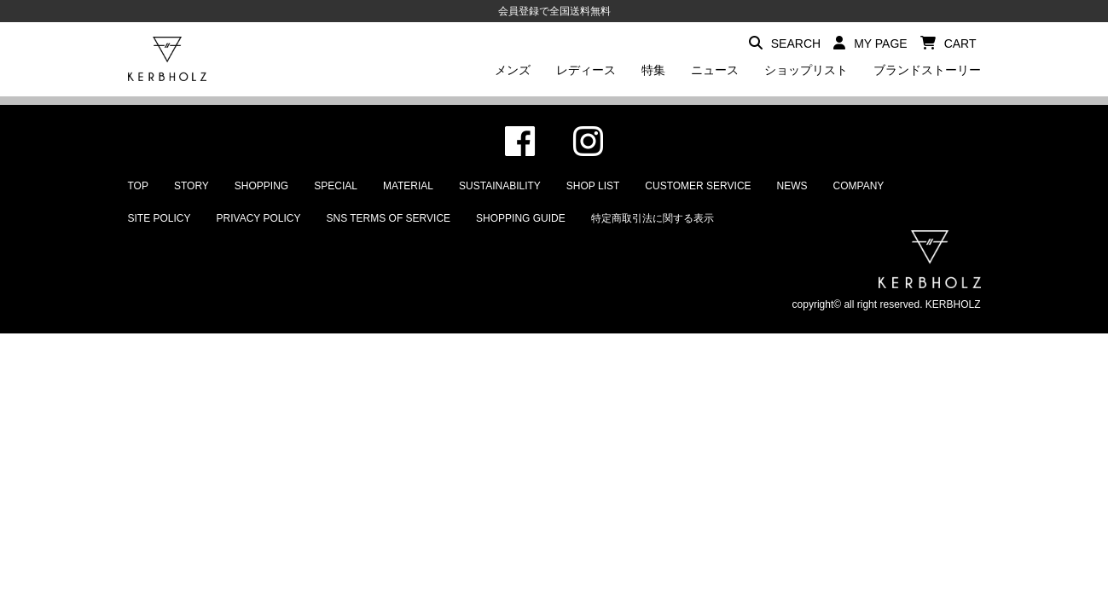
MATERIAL (408, 186)
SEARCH (785, 43)
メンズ (513, 70)
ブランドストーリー (927, 70)
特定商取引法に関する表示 (652, 218)
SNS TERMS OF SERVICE (388, 218)
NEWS (792, 186)
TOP (138, 186)
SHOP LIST (592, 186)
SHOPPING (261, 186)
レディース (586, 70)
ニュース (715, 70)
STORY (191, 186)
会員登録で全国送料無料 (554, 11)
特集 (653, 70)
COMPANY (859, 186)
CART (948, 43)
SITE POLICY (159, 218)
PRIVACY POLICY (259, 218)
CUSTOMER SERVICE (698, 186)
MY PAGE (870, 43)
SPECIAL (335, 186)
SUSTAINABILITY (500, 186)
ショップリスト (806, 70)
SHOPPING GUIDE (521, 218)
